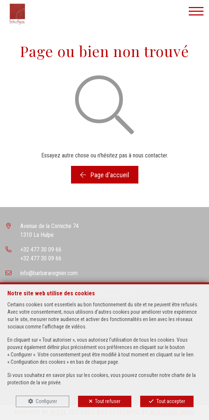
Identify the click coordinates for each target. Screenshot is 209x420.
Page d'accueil (104, 175)
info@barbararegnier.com (49, 273)
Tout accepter (170, 401)
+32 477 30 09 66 (40, 249)
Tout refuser (107, 401)
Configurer (46, 401)
